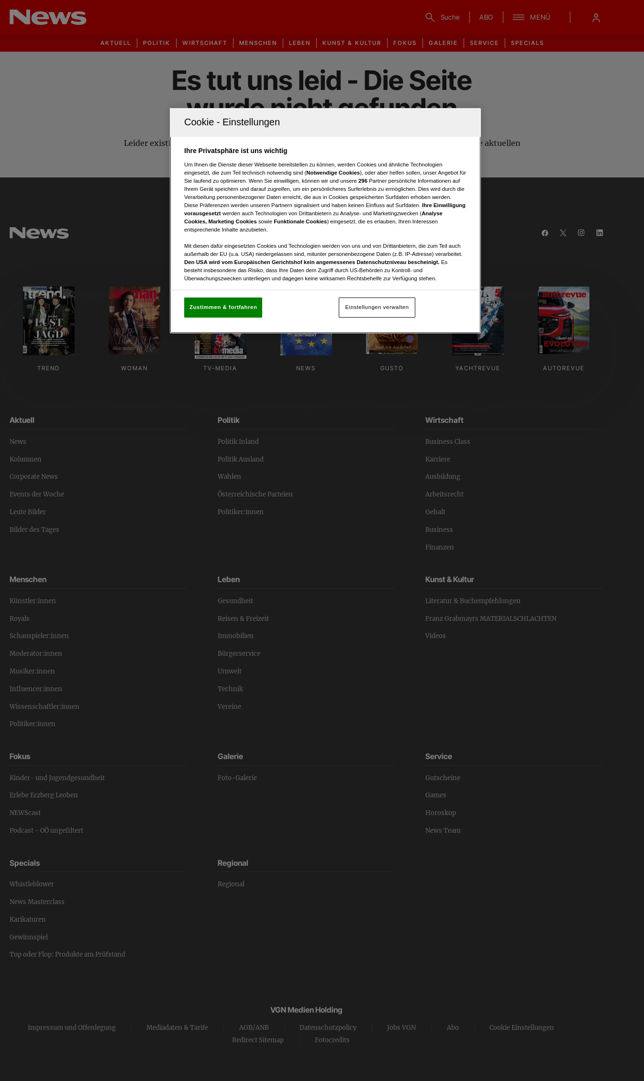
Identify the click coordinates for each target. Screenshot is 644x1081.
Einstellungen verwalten (377, 307)
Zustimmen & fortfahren (223, 307)
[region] (325, 220)
